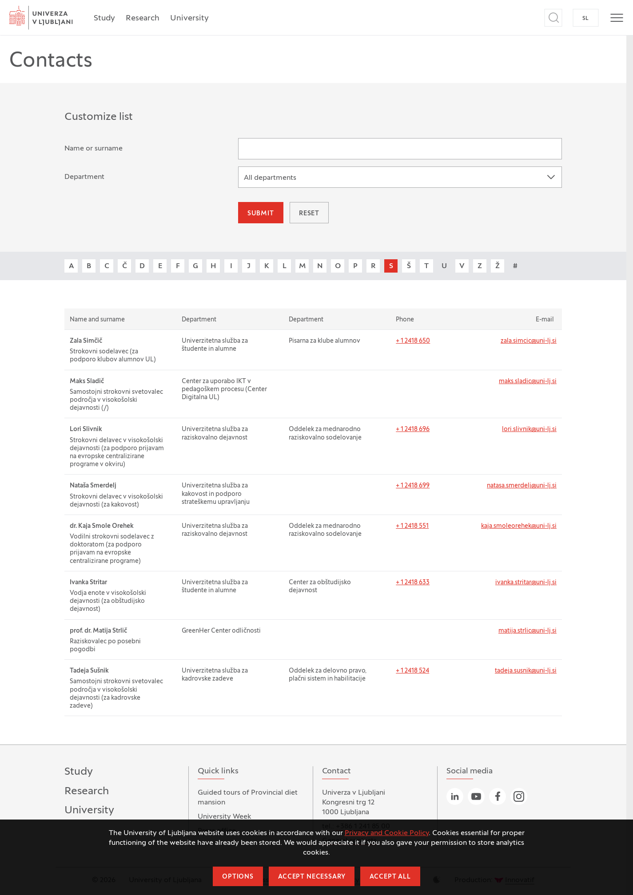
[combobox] (400, 177)
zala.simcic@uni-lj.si (529, 341)
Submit (260, 214)
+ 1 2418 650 (413, 341)
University (189, 18)
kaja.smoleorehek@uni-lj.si (519, 526)
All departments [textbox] (270, 178)
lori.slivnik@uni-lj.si (529, 429)
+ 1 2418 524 (412, 671)
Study (104, 18)
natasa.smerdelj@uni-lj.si (522, 486)
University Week (224, 816)
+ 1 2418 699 (413, 486)
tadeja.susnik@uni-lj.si (526, 671)
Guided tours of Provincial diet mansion (248, 797)
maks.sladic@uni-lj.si (528, 381)
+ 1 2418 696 (413, 429)
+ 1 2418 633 (413, 583)
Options (238, 877)
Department (84, 177)
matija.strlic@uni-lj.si (527, 631)
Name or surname (93, 148)
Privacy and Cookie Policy (387, 833)
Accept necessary (311, 877)
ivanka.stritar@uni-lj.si (526, 583)
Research (142, 18)
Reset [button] (309, 214)
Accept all (390, 877)
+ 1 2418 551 (412, 526)
